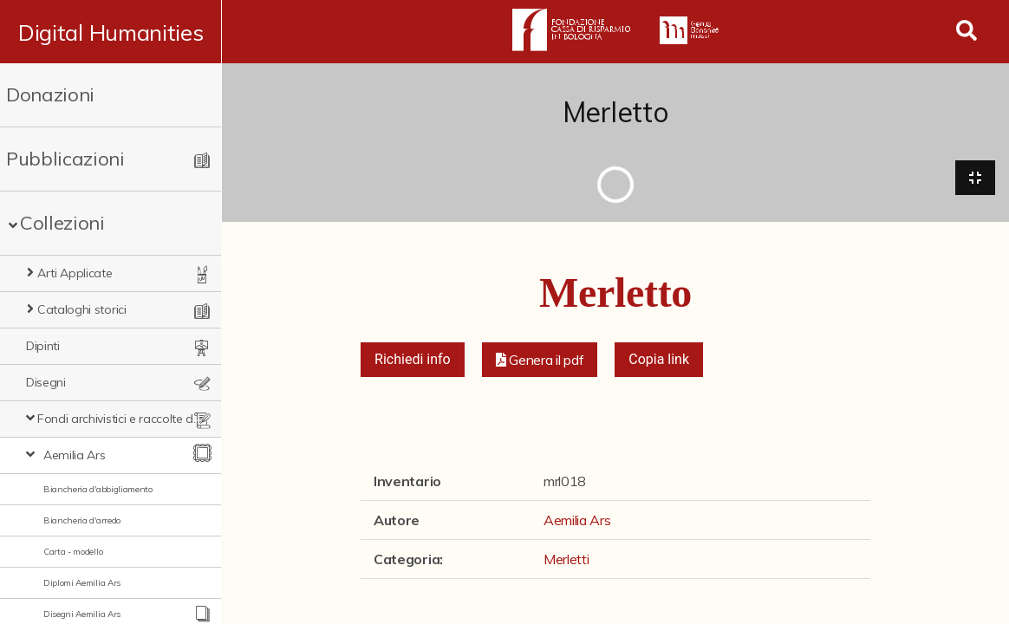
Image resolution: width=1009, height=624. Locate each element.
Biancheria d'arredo (81, 520)
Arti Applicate (75, 273)
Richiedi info (412, 360)
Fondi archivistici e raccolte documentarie (120, 418)
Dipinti (43, 346)
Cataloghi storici (82, 309)
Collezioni (62, 223)
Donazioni (50, 94)
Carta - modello (72, 551)
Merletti (566, 560)
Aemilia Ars (74, 455)
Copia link (658, 360)
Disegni (46, 382)
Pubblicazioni (65, 158)
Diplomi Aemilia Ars (81, 582)
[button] (540, 360)
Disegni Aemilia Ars (81, 614)
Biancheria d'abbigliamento (98, 489)
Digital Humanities (110, 32)
